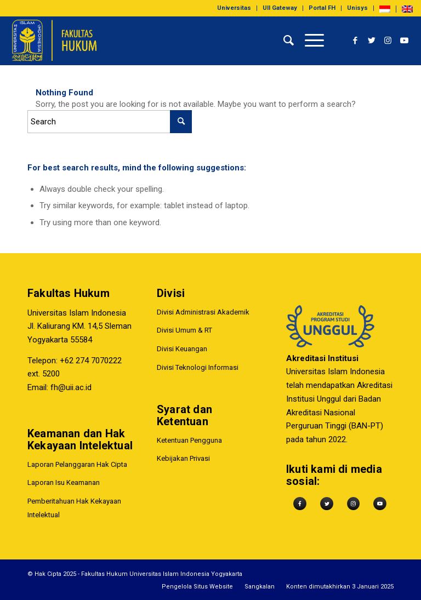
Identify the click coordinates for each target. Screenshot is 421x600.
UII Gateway (280, 8)
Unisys (357, 8)
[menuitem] (234, 8)
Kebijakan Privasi (183, 459)
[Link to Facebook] (355, 40)
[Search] (283, 40)
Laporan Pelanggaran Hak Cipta (77, 464)
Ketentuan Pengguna (189, 440)
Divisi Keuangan (182, 349)
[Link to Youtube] (404, 40)
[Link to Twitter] (371, 40)
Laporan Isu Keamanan (63, 482)
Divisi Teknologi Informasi (197, 367)
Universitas (234, 8)
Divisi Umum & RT (184, 331)
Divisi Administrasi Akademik (203, 312)
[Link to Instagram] (388, 40)
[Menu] (309, 40)
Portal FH (322, 8)
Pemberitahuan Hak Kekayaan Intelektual (74, 508)
